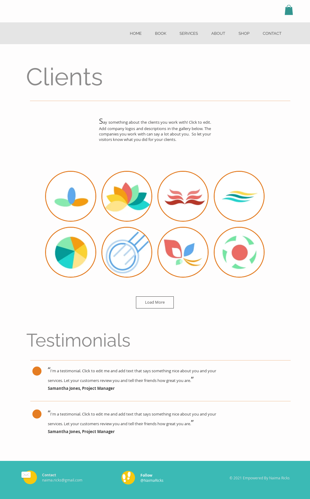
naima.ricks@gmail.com (62, 480)
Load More (155, 302)
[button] (289, 10)
